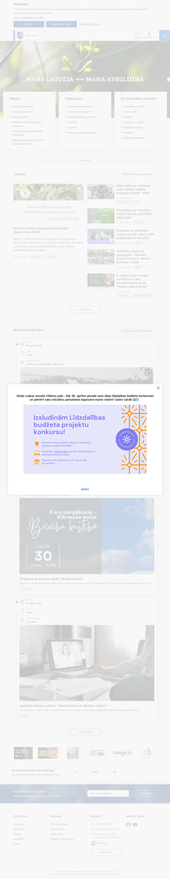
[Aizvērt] (158, 388)
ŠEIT (136, 399)
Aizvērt (85, 489)
